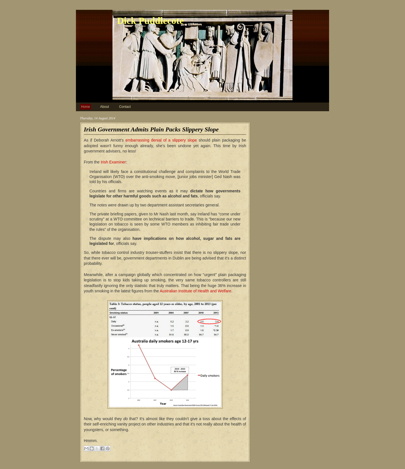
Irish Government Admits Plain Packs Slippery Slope (151, 129)
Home (85, 107)
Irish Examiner (113, 162)
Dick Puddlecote (150, 20)
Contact (124, 107)
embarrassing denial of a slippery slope (161, 140)
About (104, 107)
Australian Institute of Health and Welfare (195, 291)
